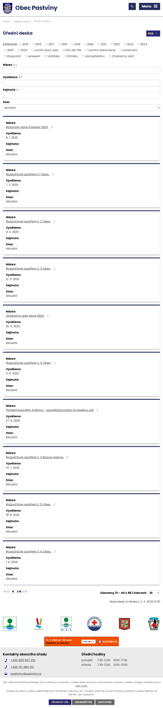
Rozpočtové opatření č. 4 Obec (31, 363)
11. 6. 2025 (12, 373)
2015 (25, 44)
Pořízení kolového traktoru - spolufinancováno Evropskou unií (52, 410)
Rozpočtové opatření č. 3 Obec (31, 269)
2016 (38, 44)
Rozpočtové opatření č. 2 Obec (31, 221)
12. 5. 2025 (12, 279)
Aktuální (11, 154)
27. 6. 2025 (13, 421)
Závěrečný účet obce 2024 (28, 316)
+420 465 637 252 (23, 660)
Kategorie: (10, 44)
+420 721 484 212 (22, 667)
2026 (24, 50)
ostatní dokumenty (102, 50)
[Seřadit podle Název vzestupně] (16, 64)
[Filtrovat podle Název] (81, 70)
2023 (130, 44)
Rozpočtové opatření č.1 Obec (30, 174)
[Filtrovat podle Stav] (81, 107)
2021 (103, 44)
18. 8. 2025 (12, 515)
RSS (153, 33)
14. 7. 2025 (12, 468)
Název (9, 65)
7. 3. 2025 (12, 185)
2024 (143, 44)
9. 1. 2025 (12, 138)
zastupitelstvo (95, 56)
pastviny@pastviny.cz (26, 674)
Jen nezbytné (83, 702)
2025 (10, 50)
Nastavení (105, 702)
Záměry (72, 56)
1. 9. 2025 (12, 562)
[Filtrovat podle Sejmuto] (81, 95)
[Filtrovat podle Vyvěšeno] (81, 83)
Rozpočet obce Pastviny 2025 (30, 127)
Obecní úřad (22, 21)
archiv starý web (46, 50)
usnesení (34, 56)
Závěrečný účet (123, 56)
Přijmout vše (60, 702)
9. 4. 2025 (12, 232)
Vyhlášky (53, 56)
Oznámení (130, 50)
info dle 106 (73, 50)
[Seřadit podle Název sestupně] (16, 65)
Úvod (6, 21)
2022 (116, 44)
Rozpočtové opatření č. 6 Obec (31, 552)
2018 (64, 44)
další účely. (81, 685)
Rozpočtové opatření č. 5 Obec (31, 504)
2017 (51, 44)
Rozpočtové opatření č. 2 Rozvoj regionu (37, 457)
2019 (77, 44)
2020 (90, 44)
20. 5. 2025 (13, 326)
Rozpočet (14, 56)
